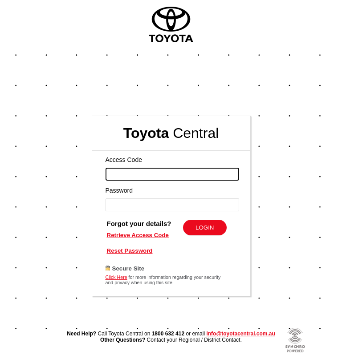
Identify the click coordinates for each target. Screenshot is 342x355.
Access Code (124, 159)
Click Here (116, 277)
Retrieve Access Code (138, 235)
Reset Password (130, 250)
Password (119, 190)
